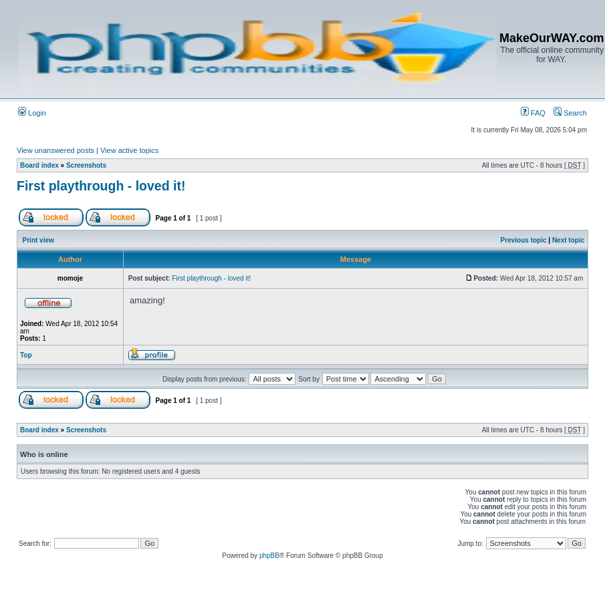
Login (32, 113)
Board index (39, 165)
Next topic (568, 240)
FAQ (533, 113)
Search (570, 113)
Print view (38, 240)
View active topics (129, 150)
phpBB (269, 555)
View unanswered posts (55, 150)
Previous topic (524, 240)
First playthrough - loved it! (101, 185)
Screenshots (86, 165)
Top (26, 355)
